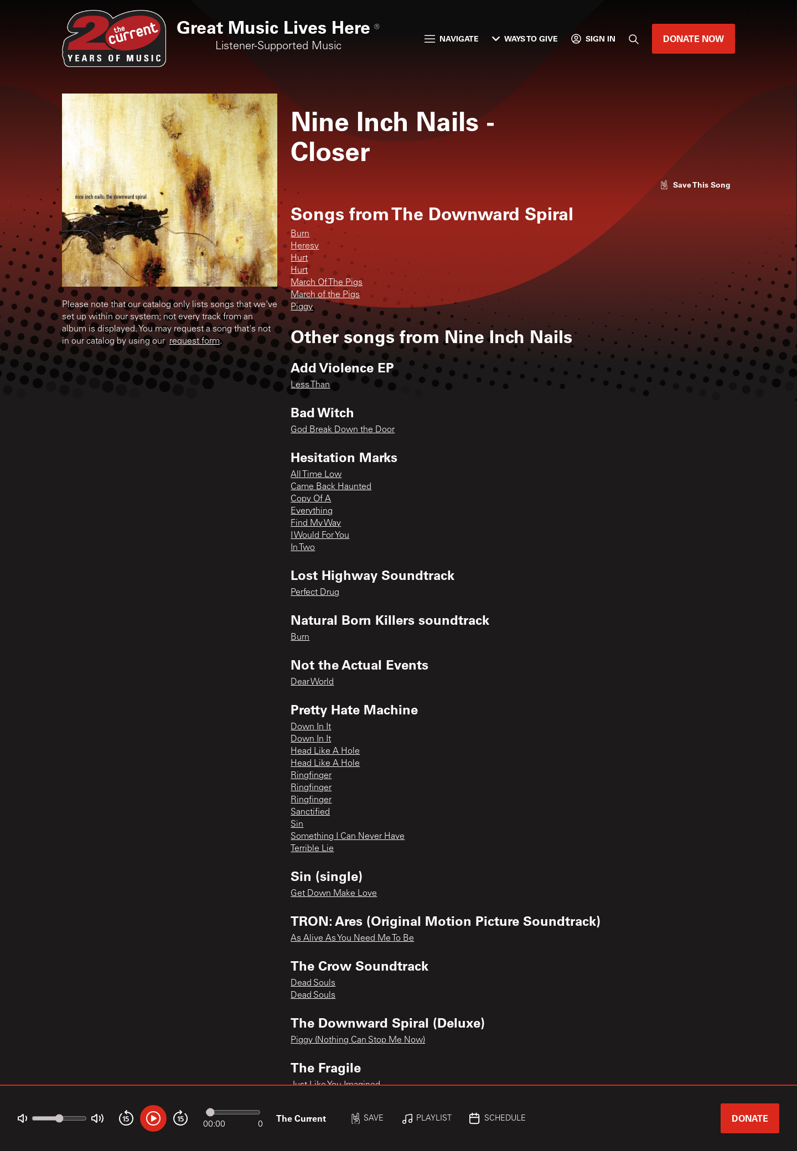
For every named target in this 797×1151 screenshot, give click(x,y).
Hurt (299, 258)
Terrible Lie (312, 848)
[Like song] (695, 184)
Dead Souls (313, 983)
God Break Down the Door (343, 430)
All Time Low (316, 474)
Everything (312, 511)
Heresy (305, 246)
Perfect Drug (315, 592)
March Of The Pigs (327, 282)
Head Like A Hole (325, 751)
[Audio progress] (233, 1112)
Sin (297, 824)
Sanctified (310, 812)
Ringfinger (311, 775)
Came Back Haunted (331, 487)
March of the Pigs (325, 295)
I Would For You (320, 535)
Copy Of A (311, 499)
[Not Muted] (22, 1118)
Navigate (452, 38)
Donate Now (693, 38)
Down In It (311, 727)
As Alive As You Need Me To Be (352, 938)
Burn (300, 234)
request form (194, 341)
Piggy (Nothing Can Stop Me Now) (358, 1040)
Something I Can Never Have (348, 836)
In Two (303, 547)
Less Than (310, 385)
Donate (750, 1118)
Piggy (302, 307)
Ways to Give (525, 38)
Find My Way (316, 523)
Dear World (312, 682)
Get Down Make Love (334, 893)
